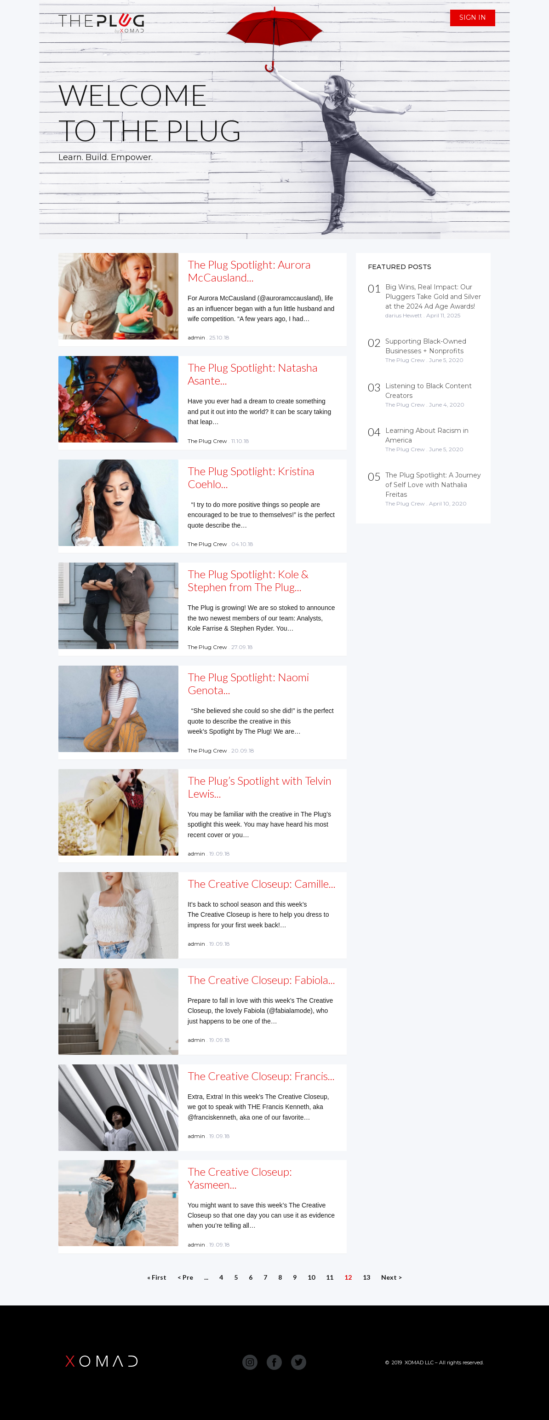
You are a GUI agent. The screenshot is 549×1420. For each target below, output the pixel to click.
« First (156, 1277)
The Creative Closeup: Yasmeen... (240, 1178)
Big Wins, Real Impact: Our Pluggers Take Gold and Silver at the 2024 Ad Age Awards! (433, 296)
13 (366, 1277)
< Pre (185, 1277)
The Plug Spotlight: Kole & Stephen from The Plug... (248, 580)
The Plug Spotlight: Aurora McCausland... (249, 271)
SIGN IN (472, 17)
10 (311, 1277)
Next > (391, 1277)
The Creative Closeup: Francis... (261, 1075)
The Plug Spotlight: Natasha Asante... (253, 374)
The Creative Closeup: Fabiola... (261, 979)
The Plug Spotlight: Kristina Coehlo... (251, 477)
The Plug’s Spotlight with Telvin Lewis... (260, 787)
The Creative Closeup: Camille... (262, 883)
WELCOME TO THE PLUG (149, 112)
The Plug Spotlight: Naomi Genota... (248, 683)
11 (329, 1277)
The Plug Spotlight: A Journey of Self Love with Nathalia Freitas (433, 485)
